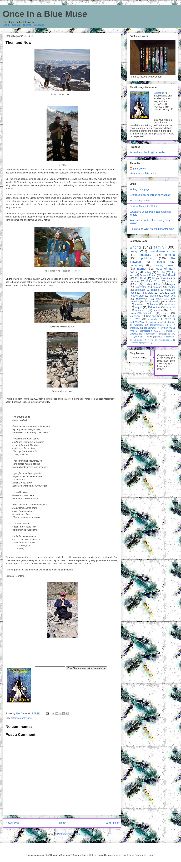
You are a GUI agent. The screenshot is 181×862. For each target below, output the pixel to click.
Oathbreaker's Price (160, 325)
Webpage (39, 24)
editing (147, 272)
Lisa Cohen (139, 168)
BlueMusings (136, 334)
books (161, 261)
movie (150, 340)
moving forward (164, 265)
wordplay (138, 325)
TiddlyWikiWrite (137, 322)
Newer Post (12, 822)
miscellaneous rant (162, 251)
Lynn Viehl (138, 337)
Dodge (171, 287)
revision (164, 328)
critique (155, 289)
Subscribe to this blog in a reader (147, 152)
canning (154, 295)
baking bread (156, 322)
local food (170, 304)
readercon (140, 310)
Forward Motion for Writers (144, 206)
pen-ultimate (150, 328)
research (152, 319)
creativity (145, 254)
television (135, 316)
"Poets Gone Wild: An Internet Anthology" (152, 228)
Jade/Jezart (144, 331)
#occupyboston (165, 340)
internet (141, 268)
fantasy (154, 304)
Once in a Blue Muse (45, 14)
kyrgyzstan (141, 287)
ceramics (134, 301)
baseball (171, 307)
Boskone (170, 301)
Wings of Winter (161, 278)
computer (140, 289)
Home (62, 822)
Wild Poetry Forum (140, 200)
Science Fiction (148, 275)
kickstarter (138, 340)
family (16, 718)
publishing (147, 258)
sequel (138, 307)
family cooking (152, 301)
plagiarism (144, 343)
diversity (171, 322)
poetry (23, 718)
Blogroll (27, 24)
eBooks (171, 316)
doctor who (170, 337)
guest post (169, 295)
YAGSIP (158, 331)
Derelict (161, 272)
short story (162, 298)
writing (135, 247)
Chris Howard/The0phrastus (152, 311)
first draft (148, 292)
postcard (157, 287)
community (137, 265)
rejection (158, 310)
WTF (137, 319)
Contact (16, 24)
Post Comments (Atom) (69, 834)
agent (172, 284)
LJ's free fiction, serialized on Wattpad (150, 194)
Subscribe (158, 92)
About (6, 24)
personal (169, 254)
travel (30, 718)
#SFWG (171, 334)
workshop (135, 281)
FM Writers (154, 307)
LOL (161, 292)
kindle (150, 337)
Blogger (151, 855)
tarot (161, 334)
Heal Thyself (168, 275)
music (169, 331)
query (166, 313)
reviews (171, 281)
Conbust (133, 343)
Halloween (141, 298)
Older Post (112, 822)
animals (139, 304)
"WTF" (168, 319)
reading (148, 284)
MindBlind (140, 278)
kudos (159, 337)
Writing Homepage (140, 189)
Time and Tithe (154, 316)
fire (136, 284)
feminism (150, 334)
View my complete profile (143, 173)
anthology (134, 328)
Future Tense (153, 281)
